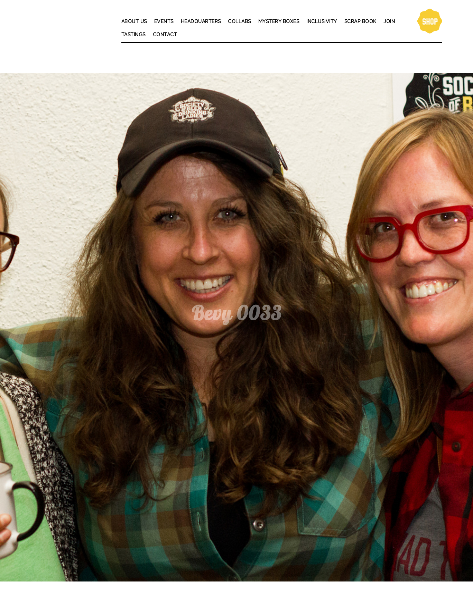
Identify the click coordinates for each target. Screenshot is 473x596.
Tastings (133, 34)
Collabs (239, 21)
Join (389, 21)
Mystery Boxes (278, 21)
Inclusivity (321, 21)
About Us (134, 21)
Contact (165, 34)
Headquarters (201, 21)
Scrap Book (360, 21)
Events (164, 21)
